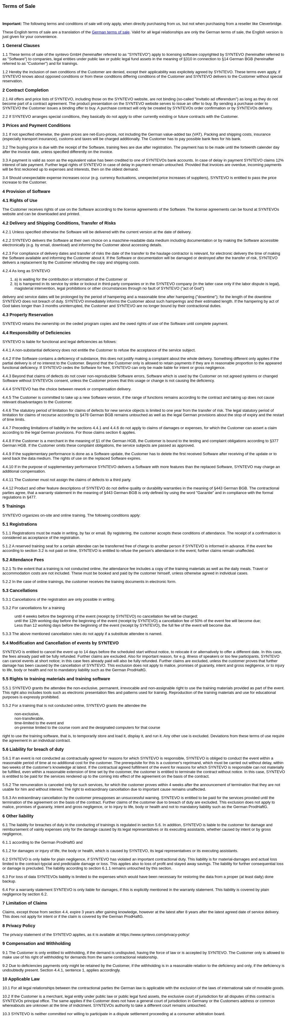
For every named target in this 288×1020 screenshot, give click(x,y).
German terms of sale (111, 32)
